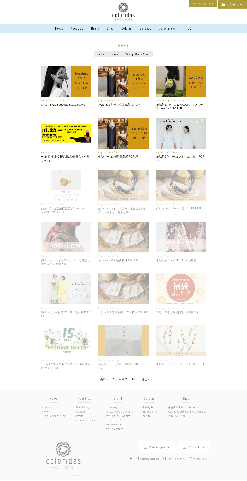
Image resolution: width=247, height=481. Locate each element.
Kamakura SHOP (204, 3)
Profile (79, 415)
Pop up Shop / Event (138, 54)
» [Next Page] (139, 379)
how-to (147, 415)
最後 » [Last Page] (145, 379)
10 (133, 379)
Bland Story (82, 407)
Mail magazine (167, 28)
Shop (110, 28)
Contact (145, 28)
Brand (95, 28)
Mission (80, 411)
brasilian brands (114, 428)
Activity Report (150, 407)
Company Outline (86, 420)
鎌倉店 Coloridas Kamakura (183, 407)
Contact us (196, 447)
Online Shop (235, 4)
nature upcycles (114, 424)
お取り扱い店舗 (176, 415)
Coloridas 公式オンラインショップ (187, 411)
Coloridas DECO (114, 420)
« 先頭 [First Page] (101, 379)
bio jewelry (111, 407)
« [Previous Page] (107, 379)
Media (100, 54)
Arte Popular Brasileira (117, 415)
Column (126, 28)
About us (77, 28)
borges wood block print (119, 411)
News (59, 28)
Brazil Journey (150, 411)
